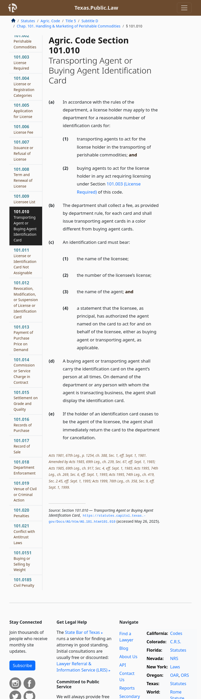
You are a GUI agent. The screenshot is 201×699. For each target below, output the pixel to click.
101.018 (25, 467)
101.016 (23, 424)
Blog (123, 648)
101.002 (25, 41)
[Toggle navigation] (184, 8)
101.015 (26, 401)
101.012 (26, 299)
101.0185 (24, 582)
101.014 (24, 371)
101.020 (21, 512)
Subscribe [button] (22, 665)
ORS (185, 675)
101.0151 (23, 561)
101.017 (22, 446)
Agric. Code (50, 20)
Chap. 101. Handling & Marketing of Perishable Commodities (68, 26)
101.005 (23, 110)
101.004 (24, 86)
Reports (127, 688)
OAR (174, 675)
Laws (175, 667)
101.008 (23, 177)
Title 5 (71, 20)
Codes (176, 633)
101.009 (24, 198)
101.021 (24, 534)
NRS (174, 658)
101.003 (21, 62)
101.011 (25, 261)
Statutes (28, 20)
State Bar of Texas (82, 632)
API (122, 665)
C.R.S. (175, 642)
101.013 (23, 338)
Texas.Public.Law (96, 7)
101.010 (25, 226)
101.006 (23, 129)
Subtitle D (89, 20)
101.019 (25, 491)
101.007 (23, 150)
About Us (128, 656)
